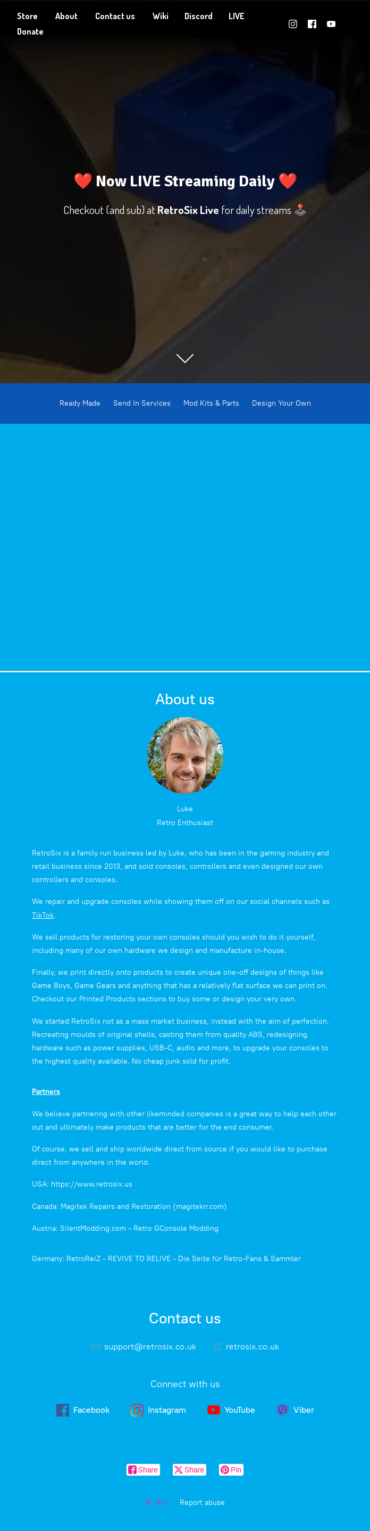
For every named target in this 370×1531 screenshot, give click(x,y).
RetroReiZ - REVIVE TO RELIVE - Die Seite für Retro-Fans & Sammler (183, 1258)
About (66, 16)
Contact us (115, 16)
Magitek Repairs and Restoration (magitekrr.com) (144, 1206)
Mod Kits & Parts (211, 403)
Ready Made (80, 403)
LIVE (237, 16)
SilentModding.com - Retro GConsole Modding (139, 1228)
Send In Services (142, 403)
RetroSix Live (188, 210)
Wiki (161, 16)
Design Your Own (281, 403)
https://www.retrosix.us (91, 1184)
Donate (30, 31)
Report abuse (202, 1502)
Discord (198, 16)
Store (27, 16)
